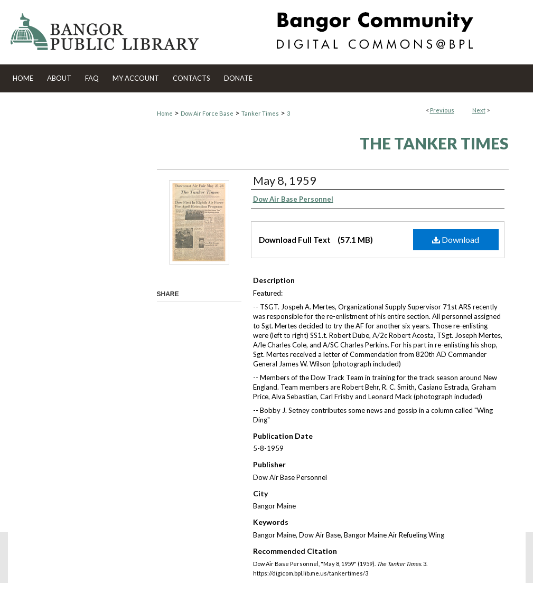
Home (165, 113)
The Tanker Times (434, 143)
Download (455, 239)
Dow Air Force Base (207, 113)
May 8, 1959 (284, 180)
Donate (238, 78)
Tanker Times (260, 113)
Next (478, 110)
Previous (442, 110)
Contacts (191, 78)
